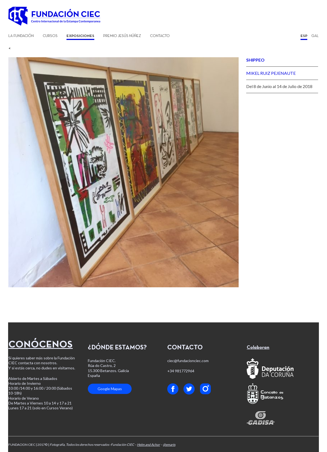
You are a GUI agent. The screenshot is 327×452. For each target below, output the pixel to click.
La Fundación (21, 36)
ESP (304, 36)
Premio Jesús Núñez (122, 36)
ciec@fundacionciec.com (188, 360)
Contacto (160, 36)
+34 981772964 (180, 371)
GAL (315, 36)
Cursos (50, 36)
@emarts (169, 445)
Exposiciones (80, 36)
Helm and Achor (148, 445)
